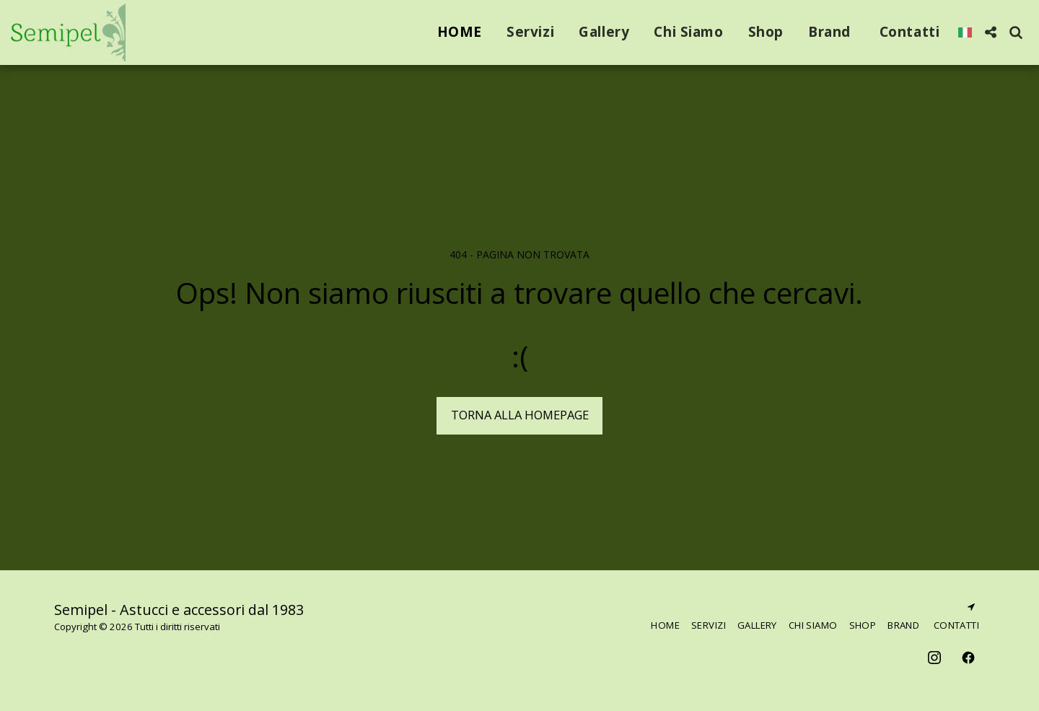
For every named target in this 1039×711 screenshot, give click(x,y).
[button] (990, 32)
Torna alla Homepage (520, 414)
